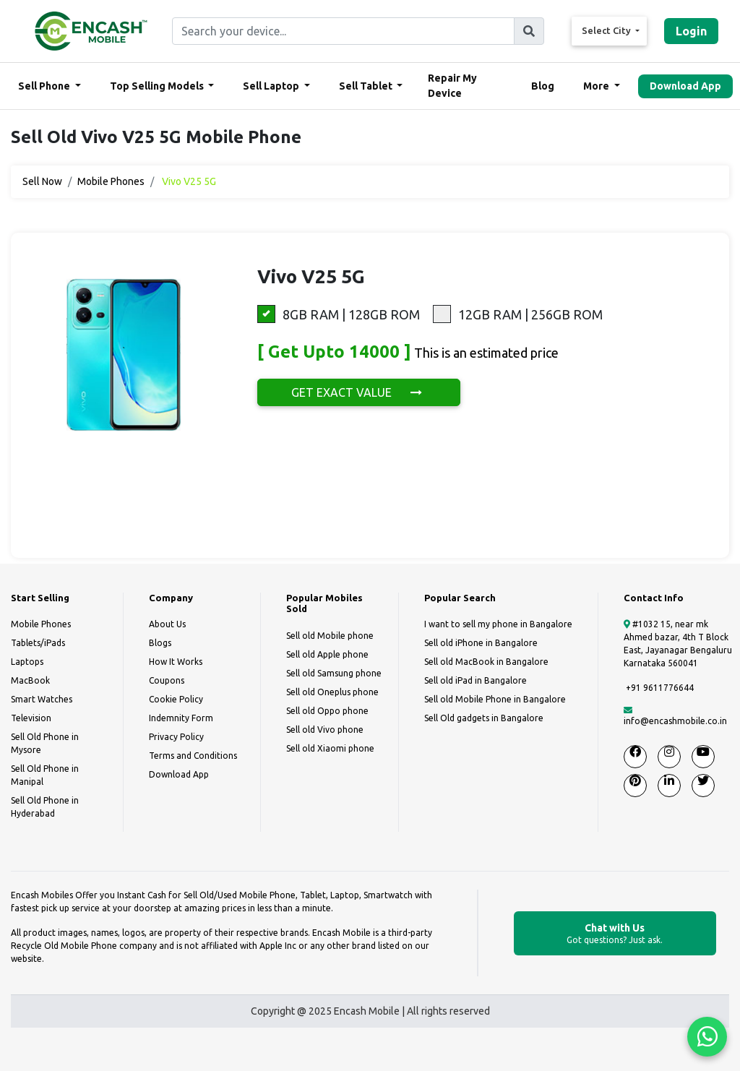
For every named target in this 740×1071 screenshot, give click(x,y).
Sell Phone (45, 86)
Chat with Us (615, 934)
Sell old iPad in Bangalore (475, 680)
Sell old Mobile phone (330, 635)
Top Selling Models (158, 86)
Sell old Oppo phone (327, 710)
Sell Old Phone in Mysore (45, 743)
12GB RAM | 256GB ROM (518, 314)
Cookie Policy (176, 699)
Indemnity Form (181, 718)
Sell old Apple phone (327, 654)
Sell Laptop (272, 86)
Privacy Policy (176, 736)
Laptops (27, 661)
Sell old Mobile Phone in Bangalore (495, 699)
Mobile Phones (111, 181)
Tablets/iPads (38, 643)
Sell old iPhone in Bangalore (481, 643)
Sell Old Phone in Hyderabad (45, 807)
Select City (607, 30)
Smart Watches (41, 699)
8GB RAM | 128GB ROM (338, 314)
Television (31, 718)
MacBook (30, 680)
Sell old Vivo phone (324, 729)
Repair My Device (452, 85)
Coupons (166, 680)
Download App (685, 86)
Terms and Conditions (193, 755)
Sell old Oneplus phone (332, 692)
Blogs (160, 643)
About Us (167, 624)
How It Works (175, 661)
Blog (542, 86)
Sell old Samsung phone (334, 673)
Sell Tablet (367, 86)
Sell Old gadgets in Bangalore (483, 718)
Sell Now (42, 181)
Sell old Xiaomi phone (330, 748)
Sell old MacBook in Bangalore (486, 661)
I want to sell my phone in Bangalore (498, 624)
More (597, 86)
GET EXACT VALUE (358, 392)
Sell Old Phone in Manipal (45, 775)
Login (691, 31)
